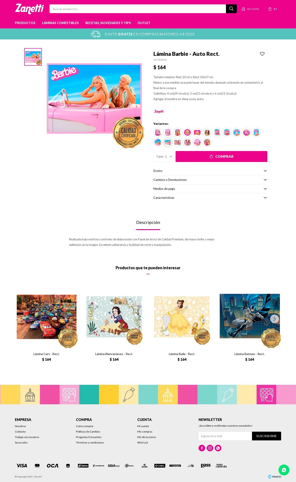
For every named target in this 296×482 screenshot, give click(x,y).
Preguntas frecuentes (89, 437)
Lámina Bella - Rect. (182, 354)
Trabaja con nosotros (27, 437)
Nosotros (20, 426)
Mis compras (144, 431)
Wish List (142, 442)
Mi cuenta (143, 426)
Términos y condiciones (90, 442)
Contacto (20, 431)
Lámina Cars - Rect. (46, 354)
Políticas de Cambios (88, 431)
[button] (274, 319)
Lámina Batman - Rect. (249, 354)
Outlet (143, 23)
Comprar (224, 156)
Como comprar (85, 426)
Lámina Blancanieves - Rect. (114, 354)
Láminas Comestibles (60, 23)
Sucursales (21, 442)
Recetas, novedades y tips (108, 23)
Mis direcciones (146, 437)
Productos (25, 23)
